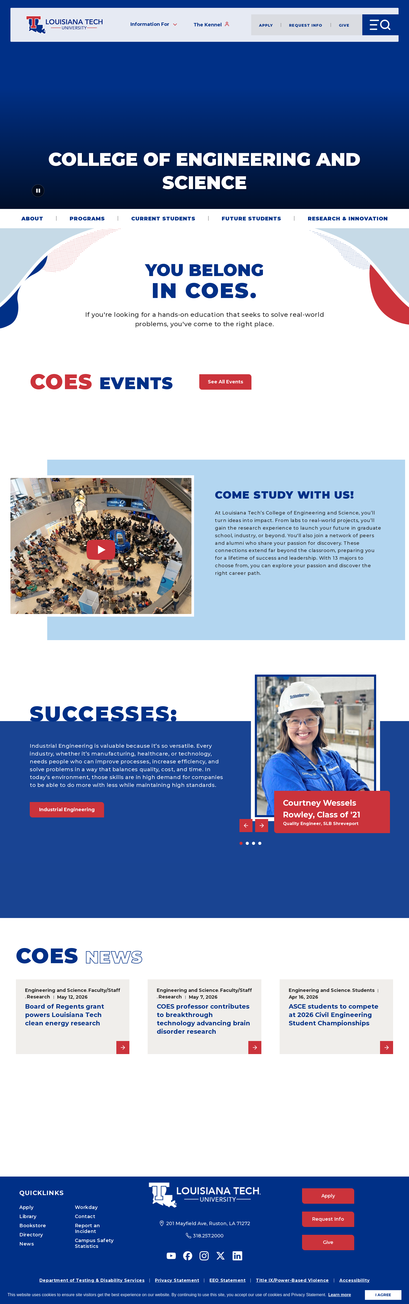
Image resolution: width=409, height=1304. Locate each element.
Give (344, 25)
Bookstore (32, 1226)
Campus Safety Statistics (94, 1243)
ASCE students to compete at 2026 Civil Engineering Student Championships (333, 1015)
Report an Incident (87, 1228)
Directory (31, 1235)
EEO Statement (227, 1280)
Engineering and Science (56, 990)
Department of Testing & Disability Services (92, 1280)
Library (28, 1216)
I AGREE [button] (383, 1295)
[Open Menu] (380, 24)
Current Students (163, 218)
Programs (87, 218)
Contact (85, 1216)
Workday (86, 1207)
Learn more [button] (339, 1295)
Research (38, 996)
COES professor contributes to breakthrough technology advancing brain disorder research (203, 1019)
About (32, 218)
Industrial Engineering (67, 809)
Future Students (251, 218)
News (26, 1244)
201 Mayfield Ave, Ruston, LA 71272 (208, 1223)
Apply (266, 25)
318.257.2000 (208, 1236)
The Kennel (212, 24)
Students (363, 990)
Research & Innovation (348, 218)
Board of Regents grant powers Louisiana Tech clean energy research (64, 1015)
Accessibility (354, 1280)
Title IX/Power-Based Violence (292, 1280)
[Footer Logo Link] (204, 1195)
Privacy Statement (177, 1280)
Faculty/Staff (104, 990)
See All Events (225, 382)
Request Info (305, 25)
